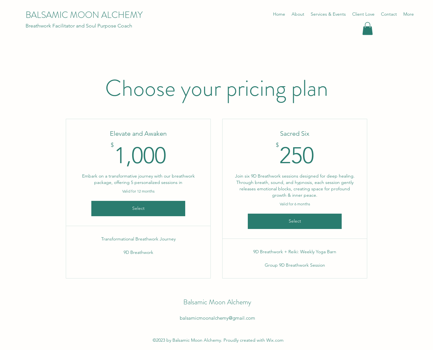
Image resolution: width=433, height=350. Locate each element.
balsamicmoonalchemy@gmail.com (217, 318)
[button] (367, 28)
